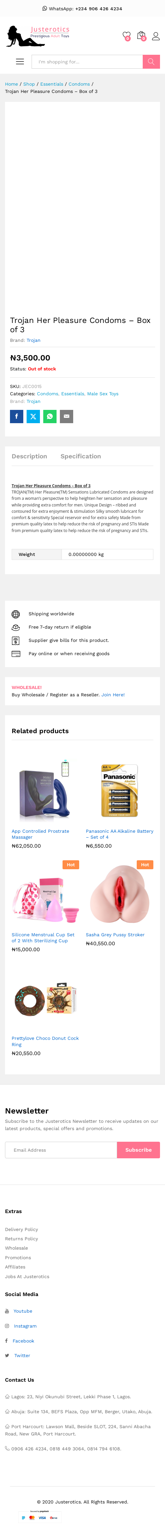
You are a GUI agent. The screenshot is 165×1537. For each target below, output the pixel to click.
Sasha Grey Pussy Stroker (115, 934)
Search (151, 62)
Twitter (22, 1355)
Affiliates (15, 1266)
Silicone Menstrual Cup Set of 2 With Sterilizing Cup (43, 937)
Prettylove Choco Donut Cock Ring (45, 1041)
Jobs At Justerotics (27, 1276)
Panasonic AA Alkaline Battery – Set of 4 (119, 834)
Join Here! (113, 694)
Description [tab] (29, 456)
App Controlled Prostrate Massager (40, 834)
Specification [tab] (81, 456)
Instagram (25, 1326)
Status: (18, 368)
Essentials (72, 393)
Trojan (34, 340)
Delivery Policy (21, 1229)
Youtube (23, 1311)
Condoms (47, 393)
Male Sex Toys (102, 393)
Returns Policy (21, 1238)
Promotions (18, 1257)
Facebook (23, 1341)
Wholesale (16, 1248)
